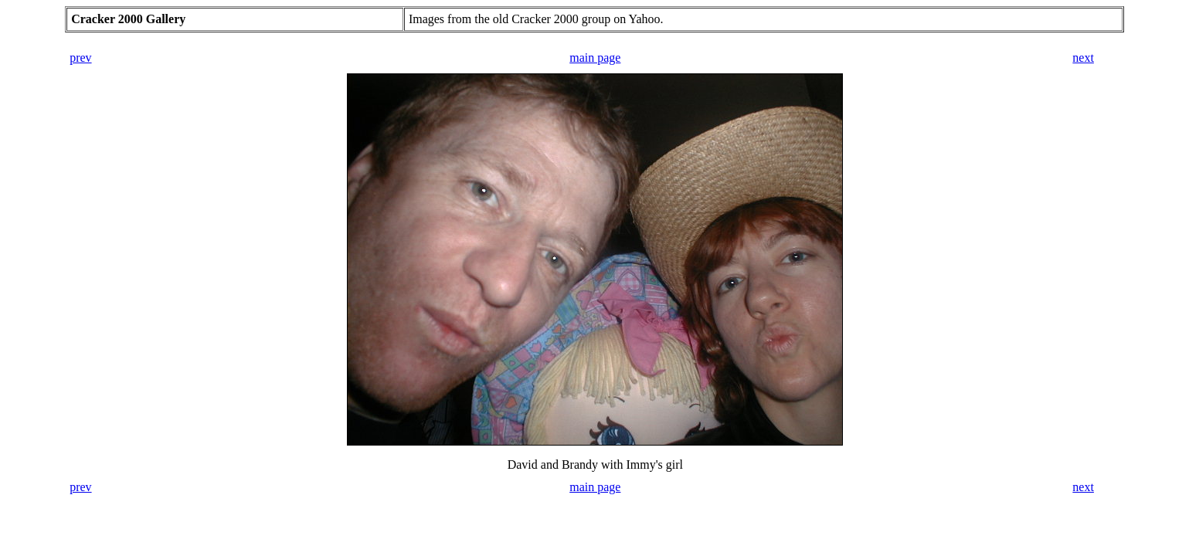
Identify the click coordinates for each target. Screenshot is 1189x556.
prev (80, 57)
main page (594, 57)
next (1083, 57)
